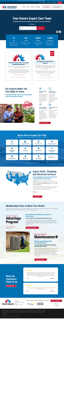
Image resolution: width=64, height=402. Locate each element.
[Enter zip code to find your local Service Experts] (28, 28)
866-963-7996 (60, 2)
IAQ (9, 226)
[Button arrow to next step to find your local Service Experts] (40, 28)
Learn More (43, 0)
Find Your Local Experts (45, 122)
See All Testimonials (11, 285)
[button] (60, 31)
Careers (49, 2)
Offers (44, 2)
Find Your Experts (57, 6)
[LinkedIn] (58, 305)
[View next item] (34, 83)
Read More (52, 278)
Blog (47, 300)
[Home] (9, 6)
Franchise (54, 2)
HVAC (7, 226)
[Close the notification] (61, 0)
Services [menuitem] (23, 6)
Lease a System (47, 6)
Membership (41, 300)
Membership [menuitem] (38, 6)
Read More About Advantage (32, 227)
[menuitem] (4, 316)
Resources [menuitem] (33, 6)
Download (23, 77)
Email (18, 77)
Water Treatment (9, 227)
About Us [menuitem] (28, 6)
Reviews (36, 300)
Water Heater (13, 226)
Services (28, 300)
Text (14, 77)
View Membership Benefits (41, 259)
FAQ (40, 2)
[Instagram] (56, 305)
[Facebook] (54, 305)
